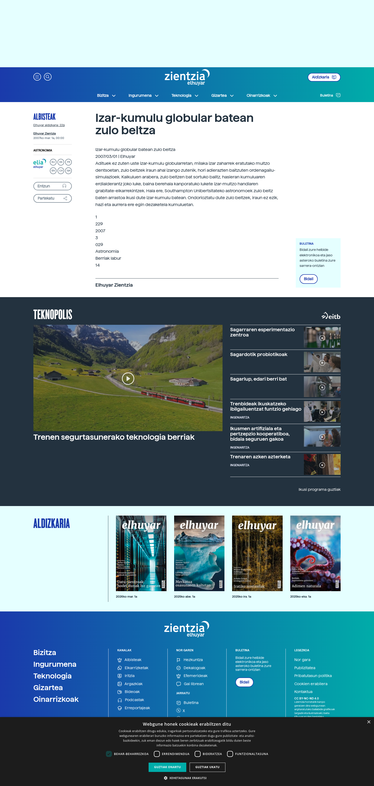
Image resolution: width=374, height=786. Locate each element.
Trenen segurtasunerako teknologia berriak (114, 437)
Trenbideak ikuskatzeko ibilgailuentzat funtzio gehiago (265, 406)
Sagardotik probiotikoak (258, 354)
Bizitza (44, 652)
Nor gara (302, 659)
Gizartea (48, 687)
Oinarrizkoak (56, 699)
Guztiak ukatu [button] (207, 767)
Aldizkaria (324, 77)
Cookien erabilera (310, 684)
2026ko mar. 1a (126, 596)
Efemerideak (192, 675)
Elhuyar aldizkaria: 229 (49, 125)
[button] (37, 76)
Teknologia (52, 676)
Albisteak (44, 116)
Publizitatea (304, 668)
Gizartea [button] (222, 95)
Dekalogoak (190, 668)
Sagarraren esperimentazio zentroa (262, 332)
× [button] (368, 722)
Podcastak (130, 700)
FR (68, 162)
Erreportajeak (133, 708)
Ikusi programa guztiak (320, 489)
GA (68, 170)
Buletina (330, 95)
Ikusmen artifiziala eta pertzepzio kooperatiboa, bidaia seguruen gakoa (260, 434)
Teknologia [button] (185, 95)
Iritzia (126, 675)
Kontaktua (303, 691)
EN (53, 170)
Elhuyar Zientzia (44, 133)
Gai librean (190, 684)
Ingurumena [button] (144, 95)
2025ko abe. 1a (184, 596)
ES (60, 162)
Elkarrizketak (132, 668)
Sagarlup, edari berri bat (258, 379)
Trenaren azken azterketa (260, 457)
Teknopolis (52, 313)
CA (61, 170)
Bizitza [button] (106, 95)
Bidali (308, 279)
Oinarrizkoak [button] (262, 95)
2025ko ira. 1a (241, 596)
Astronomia (42, 150)
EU (53, 162)
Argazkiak (130, 684)
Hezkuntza (189, 659)
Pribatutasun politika (313, 675)
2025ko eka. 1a (300, 596)
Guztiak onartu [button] (167, 767)
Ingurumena (55, 664)
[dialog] (187, 751)
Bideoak (128, 691)
